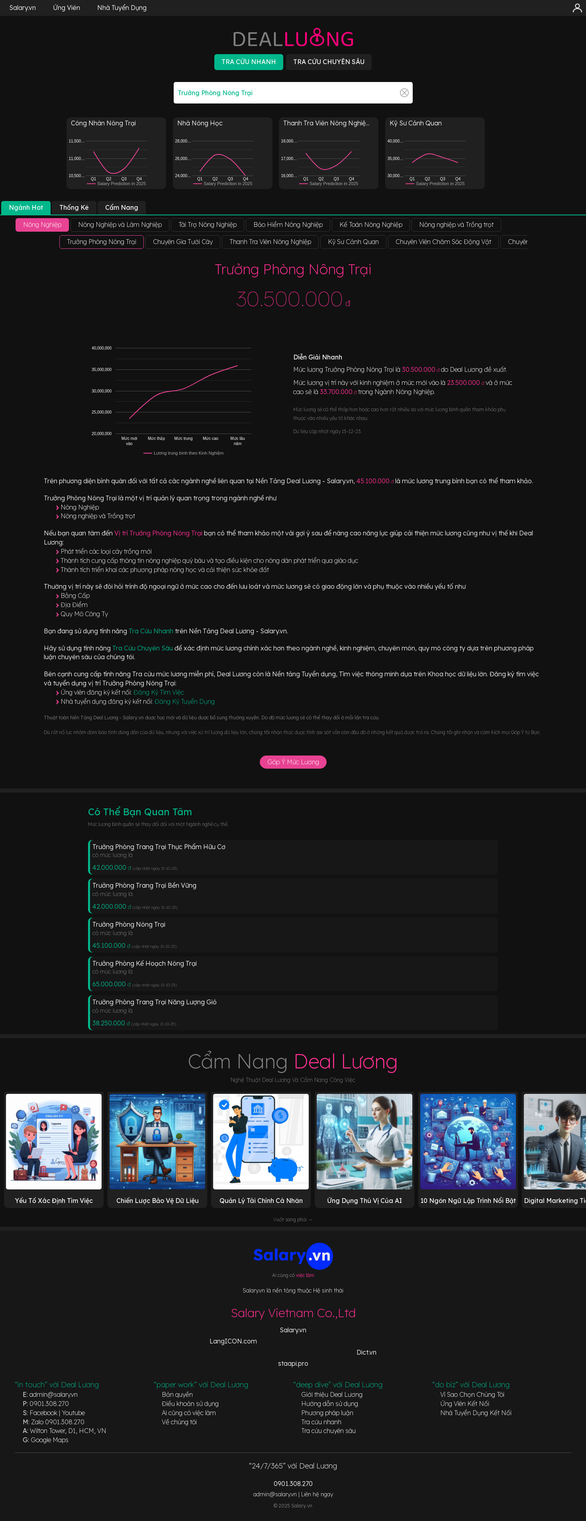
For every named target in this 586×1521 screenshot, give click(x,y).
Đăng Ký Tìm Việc (158, 692)
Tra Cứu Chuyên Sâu (143, 648)
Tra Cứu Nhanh (152, 631)
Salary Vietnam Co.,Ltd (293, 1312)
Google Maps (50, 1440)
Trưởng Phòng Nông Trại (128, 924)
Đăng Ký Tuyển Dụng (185, 701)
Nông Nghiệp (80, 507)
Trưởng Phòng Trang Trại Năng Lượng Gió (154, 1002)
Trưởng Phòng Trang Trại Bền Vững (144, 885)
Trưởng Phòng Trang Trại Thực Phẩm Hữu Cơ (158, 847)
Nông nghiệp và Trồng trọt (98, 516)
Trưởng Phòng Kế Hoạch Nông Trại (144, 963)
